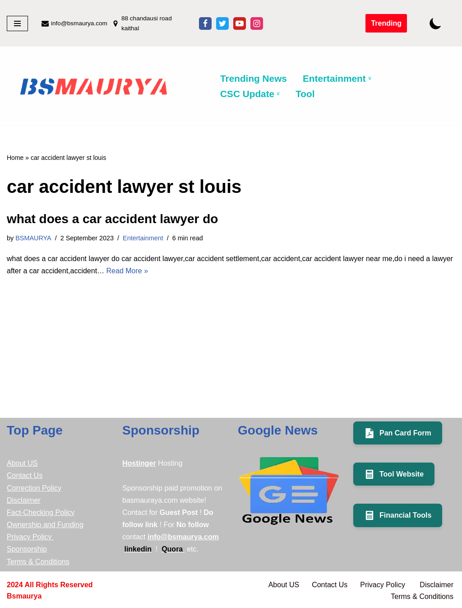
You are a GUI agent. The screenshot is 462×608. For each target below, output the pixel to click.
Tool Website (394, 474)
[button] (369, 78)
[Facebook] (205, 23)
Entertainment (143, 238)
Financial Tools (397, 515)
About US (22, 463)
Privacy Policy (30, 537)
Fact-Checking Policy (40, 512)
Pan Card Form (397, 433)
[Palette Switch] (435, 23)
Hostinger (139, 463)
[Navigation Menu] (17, 23)
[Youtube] (239, 23)
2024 (15, 585)
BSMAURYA (33, 238)
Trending (386, 23)
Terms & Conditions (38, 562)
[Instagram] (256, 23)
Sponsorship (27, 549)
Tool (305, 94)
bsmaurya (24, 596)
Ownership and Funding (45, 524)
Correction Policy (34, 488)
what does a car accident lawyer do (112, 219)
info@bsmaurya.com (79, 23)
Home (15, 157)
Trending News (253, 78)
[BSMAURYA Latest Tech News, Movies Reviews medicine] (94, 88)
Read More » (127, 271)
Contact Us (24, 475)
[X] (222, 23)
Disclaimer (24, 500)
